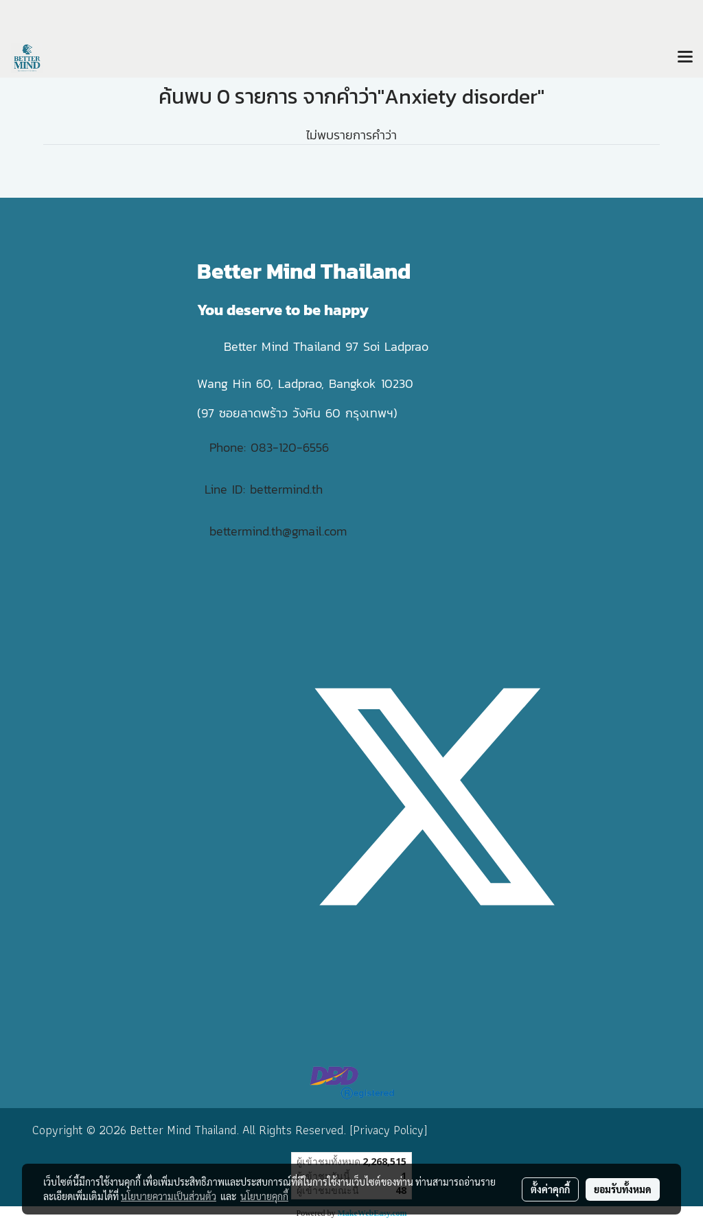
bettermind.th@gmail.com (278, 531)
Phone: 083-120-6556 (271, 447)
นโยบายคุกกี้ (264, 1196)
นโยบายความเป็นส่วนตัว (168, 1196)
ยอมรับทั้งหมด (623, 1189)
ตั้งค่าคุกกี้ (550, 1189)
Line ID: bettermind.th (264, 489)
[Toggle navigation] (685, 58)
